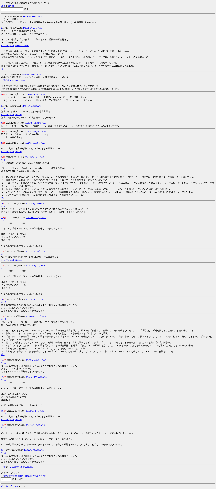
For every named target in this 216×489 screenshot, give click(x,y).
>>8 (3, 160)
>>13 (3, 302)
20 (2, 450)
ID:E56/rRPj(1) (33, 411)
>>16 (3, 380)
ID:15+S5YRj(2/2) (33, 131)
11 (2, 217)
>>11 (3, 254)
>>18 (3, 428)
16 (2, 360)
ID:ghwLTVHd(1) (34, 377)
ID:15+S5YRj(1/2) (33, 123)
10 (2, 203)
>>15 (3, 363)
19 (2, 425)
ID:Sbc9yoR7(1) (29, 106)
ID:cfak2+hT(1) (33, 425)
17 (2, 377)
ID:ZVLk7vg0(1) (29, 28)
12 (2, 251)
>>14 (3, 319)
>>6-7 (4, 145)
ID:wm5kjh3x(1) (33, 203)
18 (2, 411)
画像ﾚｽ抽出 (23, 475)
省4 (3, 68)
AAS (39, 16)
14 (2, 299)
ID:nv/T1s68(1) (29, 74)
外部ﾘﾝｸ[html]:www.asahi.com (15, 45)
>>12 (3, 268)
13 (2, 265)
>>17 (3, 413)
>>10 (3, 220)
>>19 (3, 453)
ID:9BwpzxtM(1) (33, 360)
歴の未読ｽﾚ (34, 475)
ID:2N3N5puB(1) (32, 143)
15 (2, 316)
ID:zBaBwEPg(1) (31, 450)
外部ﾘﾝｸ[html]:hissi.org (11, 114)
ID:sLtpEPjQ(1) (33, 265)
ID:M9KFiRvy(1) (32, 94)
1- (11, 5)
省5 (3, 198)
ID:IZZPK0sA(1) (33, 217)
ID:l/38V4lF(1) (32, 299)
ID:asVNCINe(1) (33, 316)
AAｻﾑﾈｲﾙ (45, 475)
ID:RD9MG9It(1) (33, 251)
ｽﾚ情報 (4, 475)
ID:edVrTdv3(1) (32, 157)
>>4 (3, 108)
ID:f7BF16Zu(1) (29, 16)
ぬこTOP (14, 486)
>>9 (3, 206)
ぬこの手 (5, 486)
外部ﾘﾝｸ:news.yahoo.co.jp (13, 80)
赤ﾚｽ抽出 (12, 475)
